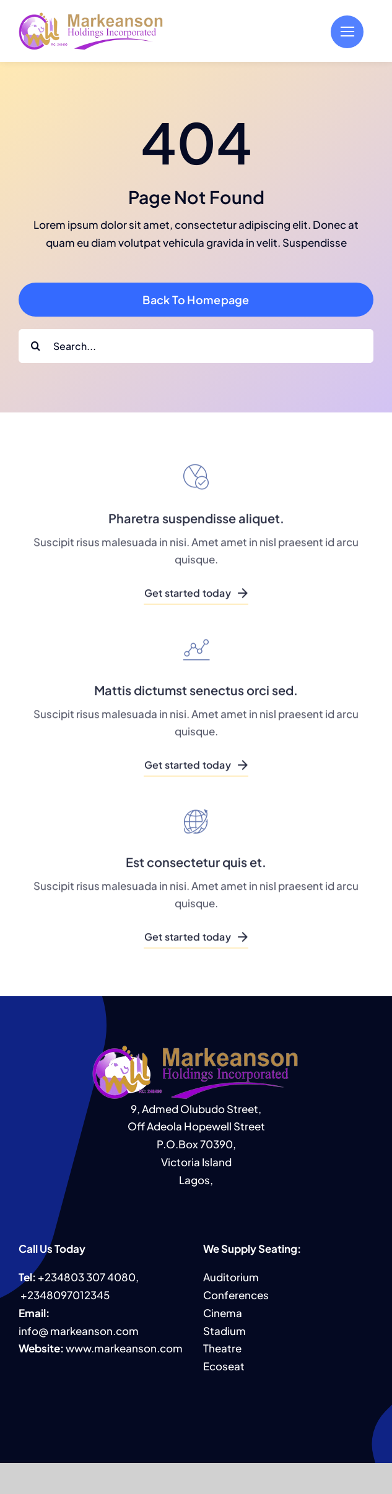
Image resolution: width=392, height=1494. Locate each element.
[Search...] (196, 346)
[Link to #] (347, 31)
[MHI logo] (91, 16)
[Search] (36, 346)
